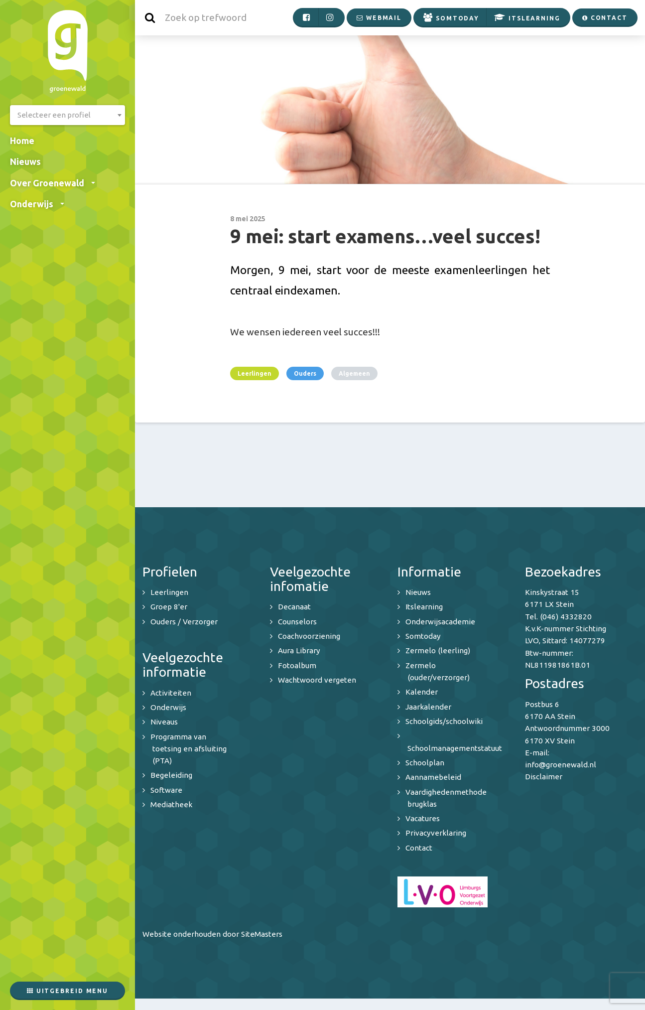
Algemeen (354, 373)
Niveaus (164, 722)
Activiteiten (170, 693)
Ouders (305, 373)
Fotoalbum (297, 665)
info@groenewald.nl (560, 764)
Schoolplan (424, 762)
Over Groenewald (52, 183)
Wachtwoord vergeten (317, 680)
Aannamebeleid (433, 777)
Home (22, 140)
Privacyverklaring (435, 833)
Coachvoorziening (309, 636)
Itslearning (424, 606)
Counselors (297, 621)
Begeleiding (171, 775)
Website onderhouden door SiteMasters (212, 934)
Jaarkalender (428, 707)
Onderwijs (37, 204)
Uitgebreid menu (67, 991)
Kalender (421, 692)
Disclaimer (543, 776)
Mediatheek (171, 804)
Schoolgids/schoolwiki (444, 721)
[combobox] (67, 115)
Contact (418, 848)
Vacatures (422, 818)
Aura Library (299, 650)
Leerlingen (254, 373)
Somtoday (423, 636)
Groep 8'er (168, 606)
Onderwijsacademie (440, 621)
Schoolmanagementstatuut (454, 748)
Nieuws (25, 161)
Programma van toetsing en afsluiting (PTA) (188, 748)
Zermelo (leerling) (437, 650)
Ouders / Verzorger (184, 621)
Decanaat (294, 606)
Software (166, 790)
